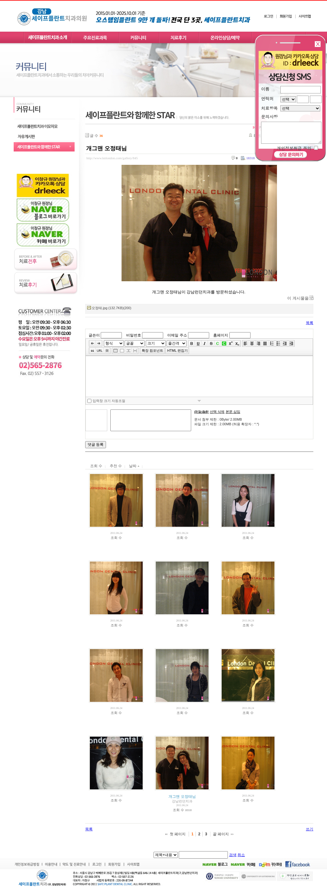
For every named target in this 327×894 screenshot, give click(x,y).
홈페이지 (220, 335)
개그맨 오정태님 (106, 148)
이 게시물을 (298, 298)
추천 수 (116, 466)
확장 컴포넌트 (152, 350)
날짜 (134, 466)
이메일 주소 (177, 335)
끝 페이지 (221, 834)
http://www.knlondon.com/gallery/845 (112, 158)
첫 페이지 (178, 834)
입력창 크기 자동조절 (106, 401)
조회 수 (96, 466)
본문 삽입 (233, 411)
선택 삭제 (217, 411)
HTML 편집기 (177, 350)
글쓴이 (94, 335)
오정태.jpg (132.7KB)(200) (111, 308)
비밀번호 (133, 335)
